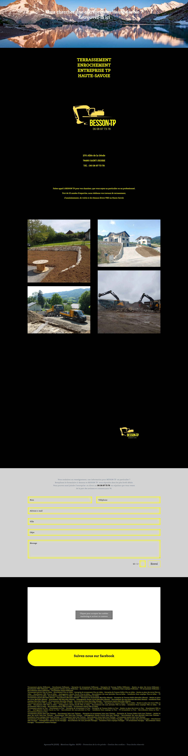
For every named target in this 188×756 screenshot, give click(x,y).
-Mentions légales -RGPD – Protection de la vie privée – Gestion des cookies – (93, 744)
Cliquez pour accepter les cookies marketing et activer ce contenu (94, 614)
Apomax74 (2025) (51, 744)
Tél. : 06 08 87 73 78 (94, 165)
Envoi (154, 563)
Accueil (94, 29)
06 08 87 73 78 (103, 485)
